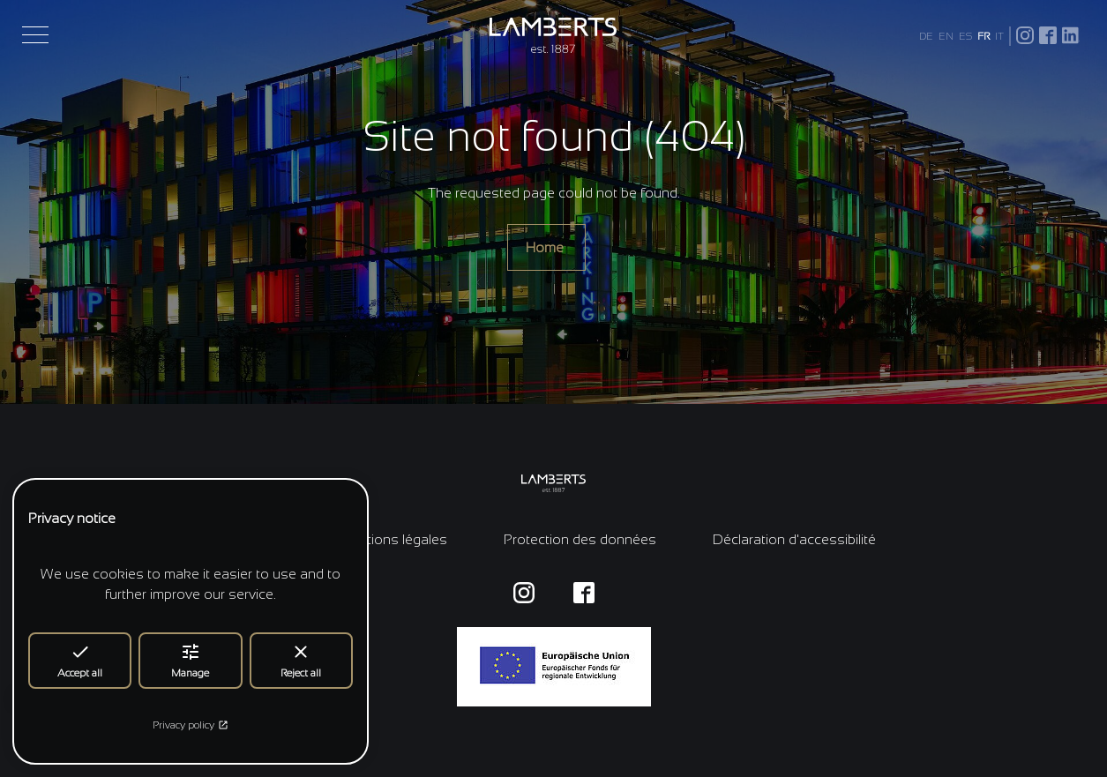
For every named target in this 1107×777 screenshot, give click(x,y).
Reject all (300, 660)
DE (926, 36)
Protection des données (580, 539)
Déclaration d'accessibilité (794, 539)
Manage (190, 660)
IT (999, 36)
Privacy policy (190, 725)
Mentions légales (393, 539)
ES (965, 36)
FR (983, 36)
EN (946, 36)
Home (546, 247)
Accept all (79, 660)
